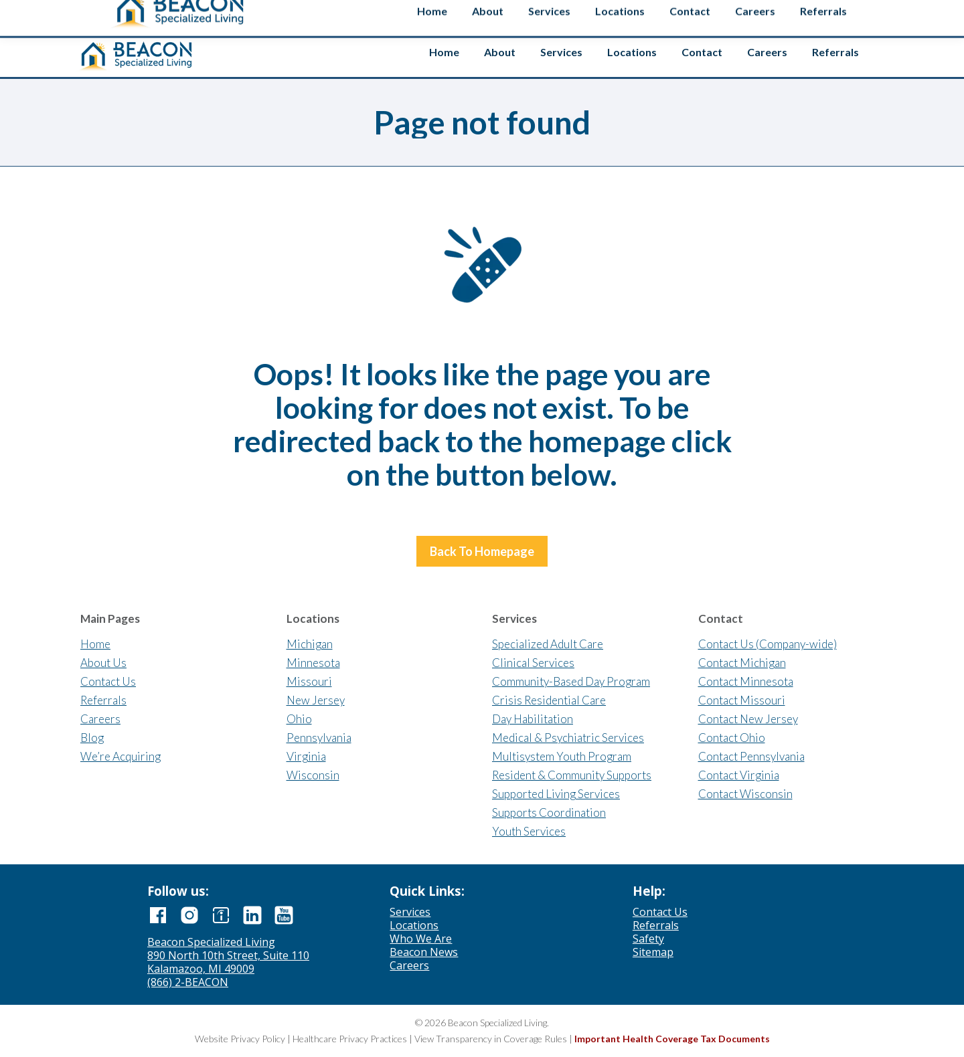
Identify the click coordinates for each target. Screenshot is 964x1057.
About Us (103, 663)
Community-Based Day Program (571, 681)
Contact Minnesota (745, 681)
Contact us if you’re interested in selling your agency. (476, 13)
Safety (852, 15)
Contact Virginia (738, 775)
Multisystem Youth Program (561, 756)
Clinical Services (533, 663)
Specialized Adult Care (547, 644)
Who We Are (421, 938)
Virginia (306, 756)
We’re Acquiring (120, 756)
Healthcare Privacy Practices (350, 1038)
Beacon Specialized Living (211, 942)
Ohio (299, 719)
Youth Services (529, 831)
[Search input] (771, 12)
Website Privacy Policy (240, 1038)
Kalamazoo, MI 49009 (200, 968)
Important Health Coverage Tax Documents (672, 1038)
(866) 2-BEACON (187, 982)
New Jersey (316, 700)
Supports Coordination (549, 812)
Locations (414, 925)
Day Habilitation (532, 719)
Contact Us (108, 681)
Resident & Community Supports (571, 775)
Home (95, 644)
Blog (92, 738)
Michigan (310, 644)
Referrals (103, 700)
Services (410, 911)
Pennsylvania (319, 738)
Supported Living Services (556, 794)
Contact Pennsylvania (751, 756)
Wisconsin (313, 775)
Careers (100, 719)
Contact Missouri (741, 700)
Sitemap (653, 952)
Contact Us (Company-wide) (767, 644)
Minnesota (313, 663)
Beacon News (424, 952)
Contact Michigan (742, 663)
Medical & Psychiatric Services (568, 738)
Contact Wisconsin (745, 794)
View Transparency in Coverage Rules (490, 1038)
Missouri (309, 681)
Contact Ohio (731, 738)
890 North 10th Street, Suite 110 (228, 955)
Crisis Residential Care (549, 700)
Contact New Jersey (748, 719)
